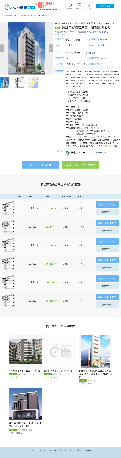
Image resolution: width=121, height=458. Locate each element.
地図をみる (91, 53)
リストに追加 (40, 164)
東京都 (24, 16)
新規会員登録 (105, 6)
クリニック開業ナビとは (38, 450)
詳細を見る (107, 211)
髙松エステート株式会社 (86, 152)
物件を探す (17, 16)
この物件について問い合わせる (81, 164)
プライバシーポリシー (76, 450)
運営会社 (88, 450)
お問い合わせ (53, 450)
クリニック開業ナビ (6, 16)
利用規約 (63, 450)
